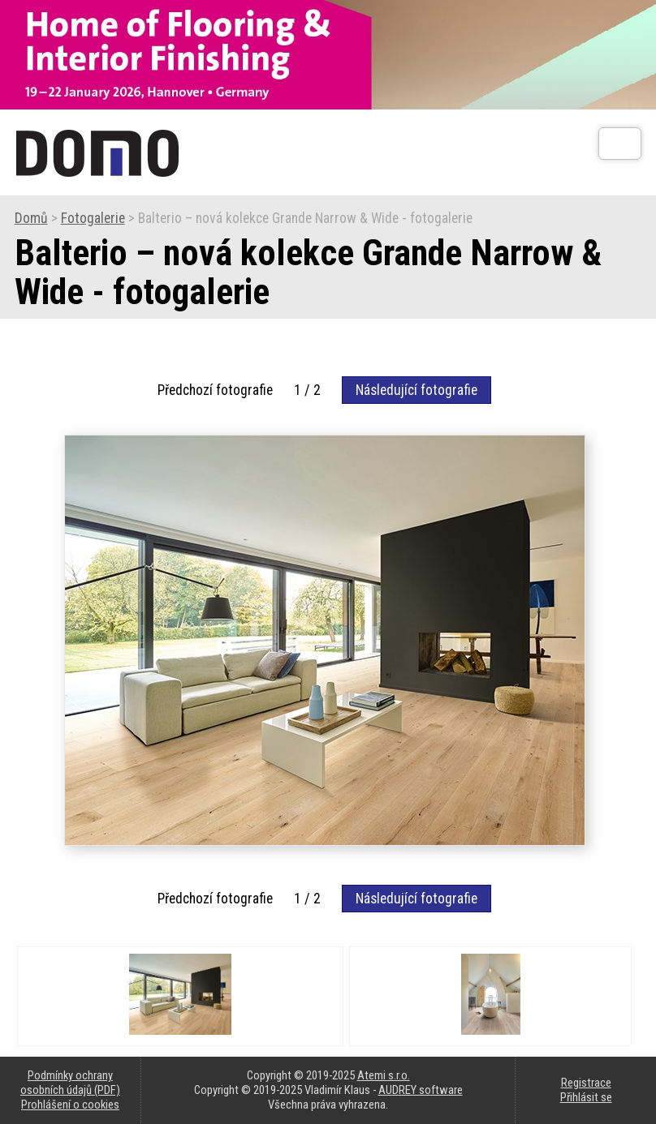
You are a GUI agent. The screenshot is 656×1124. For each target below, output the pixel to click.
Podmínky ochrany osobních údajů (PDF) (70, 1082)
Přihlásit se (586, 1097)
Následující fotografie (416, 390)
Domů (31, 218)
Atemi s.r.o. (383, 1075)
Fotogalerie (93, 218)
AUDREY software (420, 1090)
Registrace (586, 1082)
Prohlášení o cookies (70, 1104)
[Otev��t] (619, 143)
